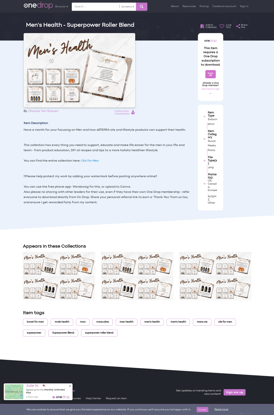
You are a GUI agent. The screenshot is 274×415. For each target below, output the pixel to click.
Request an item (116, 398)
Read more (221, 409)
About (175, 6)
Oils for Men (90, 160)
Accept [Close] (202, 409)
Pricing (204, 6)
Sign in (244, 6)
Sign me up (234, 392)
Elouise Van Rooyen (43, 111)
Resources (189, 6)
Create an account (224, 6)
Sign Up (210, 74)
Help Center (93, 398)
